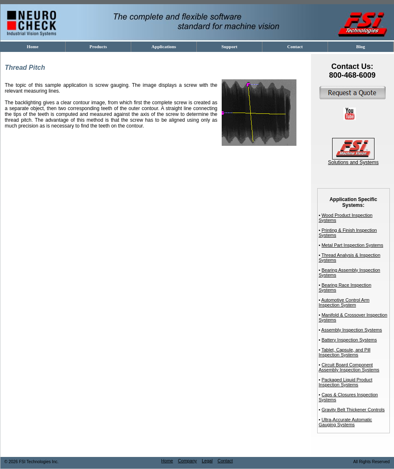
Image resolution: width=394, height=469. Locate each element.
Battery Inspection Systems (349, 339)
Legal (207, 460)
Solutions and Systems (353, 160)
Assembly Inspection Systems (351, 329)
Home (167, 460)
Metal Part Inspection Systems (352, 245)
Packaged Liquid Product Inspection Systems (345, 382)
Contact (225, 460)
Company (187, 460)
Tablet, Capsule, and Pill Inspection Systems (345, 352)
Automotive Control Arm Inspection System (344, 302)
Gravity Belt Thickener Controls (352, 409)
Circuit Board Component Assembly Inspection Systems (349, 367)
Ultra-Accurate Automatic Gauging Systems (345, 422)
